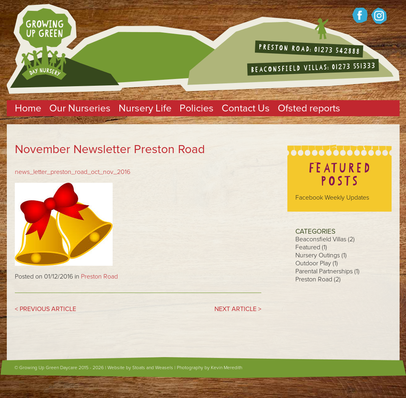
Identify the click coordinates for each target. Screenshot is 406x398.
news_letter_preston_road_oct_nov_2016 (72, 172)
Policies (197, 108)
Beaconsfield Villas (320, 239)
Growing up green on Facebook (360, 15)
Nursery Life (145, 108)
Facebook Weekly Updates (332, 198)
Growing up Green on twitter (379, 16)
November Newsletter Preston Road (110, 149)
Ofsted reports (309, 108)
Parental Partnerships (324, 271)
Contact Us (246, 108)
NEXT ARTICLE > (237, 309)
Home (28, 108)
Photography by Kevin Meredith (209, 367)
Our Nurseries (80, 108)
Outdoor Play (313, 263)
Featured (307, 247)
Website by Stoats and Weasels (140, 367)
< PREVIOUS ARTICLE (45, 309)
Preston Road (99, 277)
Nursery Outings (317, 255)
